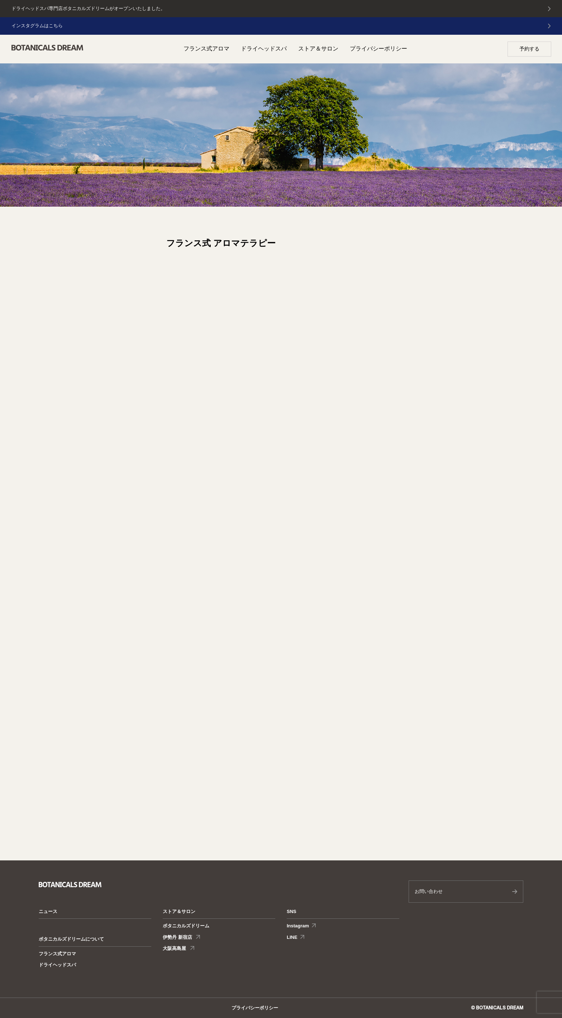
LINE (292, 937)
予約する (529, 49)
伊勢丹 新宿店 (178, 937)
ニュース (48, 911)
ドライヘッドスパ (264, 48)
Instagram (298, 925)
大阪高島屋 (175, 948)
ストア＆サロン (318, 48)
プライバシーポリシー (378, 48)
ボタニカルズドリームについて (71, 939)
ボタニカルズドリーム (186, 925)
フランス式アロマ (206, 48)
